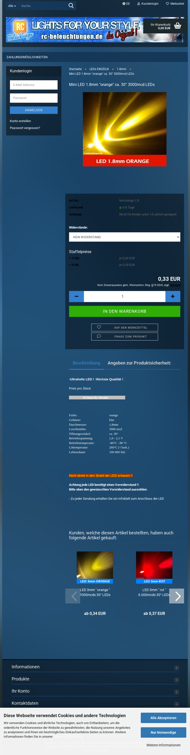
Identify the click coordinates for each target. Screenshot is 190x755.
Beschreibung (86, 362)
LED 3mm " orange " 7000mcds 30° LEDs (94, 592)
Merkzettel (175, 3)
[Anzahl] (125, 296)
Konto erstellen (20, 121)
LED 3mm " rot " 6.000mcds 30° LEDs (154, 592)
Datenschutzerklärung (68, 736)
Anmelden (34, 110)
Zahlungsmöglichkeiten (27, 57)
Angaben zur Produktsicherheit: (139, 362)
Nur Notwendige (163, 732)
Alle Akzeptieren (163, 718)
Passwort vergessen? (25, 128)
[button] (126, 3)
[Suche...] (12, 5)
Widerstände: (78, 227)
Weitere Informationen (163, 745)
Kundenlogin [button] (148, 3)
